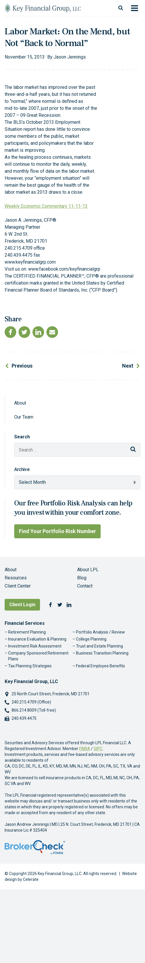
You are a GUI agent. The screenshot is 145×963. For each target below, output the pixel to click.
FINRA (84, 748)
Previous (22, 366)
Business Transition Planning (102, 653)
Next (127, 366)
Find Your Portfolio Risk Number (57, 531)
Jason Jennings (70, 57)
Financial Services (25, 623)
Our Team (23, 417)
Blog (81, 578)
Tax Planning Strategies (30, 666)
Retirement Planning (27, 632)
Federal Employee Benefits (100, 666)
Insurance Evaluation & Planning (37, 639)
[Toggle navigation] (134, 8)
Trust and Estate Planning (99, 646)
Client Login (22, 604)
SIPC (98, 748)
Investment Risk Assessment (34, 646)
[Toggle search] (120, 8)
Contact (85, 586)
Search (22, 437)
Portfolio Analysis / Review (100, 632)
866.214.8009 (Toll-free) (34, 710)
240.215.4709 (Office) (31, 702)
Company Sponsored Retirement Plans (38, 656)
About (20, 403)
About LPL (88, 569)
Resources (16, 578)
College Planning (91, 639)
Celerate (31, 879)
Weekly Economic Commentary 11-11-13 (46, 206)
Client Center (18, 586)
